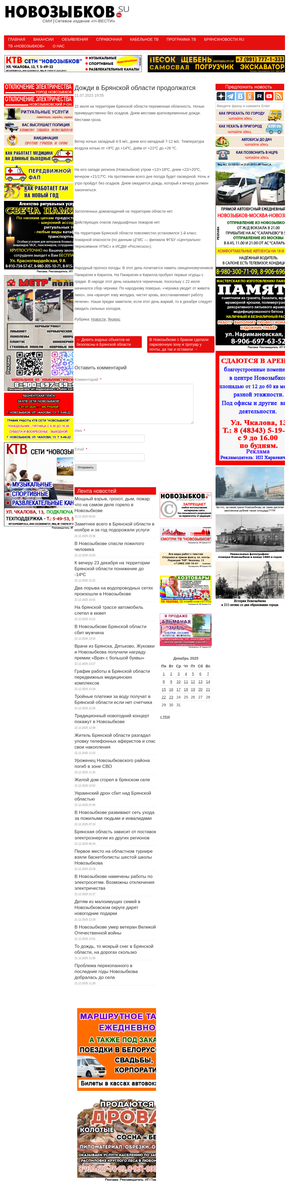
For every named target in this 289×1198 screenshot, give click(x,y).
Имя (80, 431)
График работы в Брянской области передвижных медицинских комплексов (112, 677)
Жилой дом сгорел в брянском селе (112, 779)
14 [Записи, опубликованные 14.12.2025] (208, 681)
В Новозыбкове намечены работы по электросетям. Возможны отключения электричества (114, 882)
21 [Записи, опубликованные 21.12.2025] (208, 689)
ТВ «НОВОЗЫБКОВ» (26, 46)
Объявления (75, 39)
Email (81, 449)
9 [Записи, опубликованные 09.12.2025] (171, 681)
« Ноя (165, 717)
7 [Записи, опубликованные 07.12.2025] (208, 674)
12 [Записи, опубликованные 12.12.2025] (193, 681)
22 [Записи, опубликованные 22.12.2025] (164, 697)
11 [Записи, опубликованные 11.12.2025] (186, 681)
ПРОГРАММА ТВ (181, 39)
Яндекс (114, 319)
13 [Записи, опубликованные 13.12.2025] (200, 681)
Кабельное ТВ (144, 39)
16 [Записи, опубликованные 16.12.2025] (171, 689)
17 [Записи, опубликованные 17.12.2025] (178, 689)
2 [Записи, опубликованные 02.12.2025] (171, 674)
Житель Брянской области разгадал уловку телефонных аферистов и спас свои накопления (115, 741)
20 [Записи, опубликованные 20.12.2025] (200, 689)
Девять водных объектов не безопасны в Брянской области (104, 342)
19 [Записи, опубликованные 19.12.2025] (193, 689)
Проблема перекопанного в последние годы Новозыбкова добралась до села (106, 971)
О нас (58, 46)
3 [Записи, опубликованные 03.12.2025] (178, 674)
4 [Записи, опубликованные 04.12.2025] (186, 674)
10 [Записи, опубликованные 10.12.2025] (178, 681)
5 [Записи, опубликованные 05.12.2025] (193, 674)
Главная (16, 39)
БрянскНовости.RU (224, 39)
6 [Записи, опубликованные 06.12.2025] (200, 674)
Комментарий (88, 379)
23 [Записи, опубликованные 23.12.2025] (171, 697)
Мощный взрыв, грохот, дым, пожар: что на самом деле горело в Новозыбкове (113, 504)
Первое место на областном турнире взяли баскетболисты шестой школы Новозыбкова (114, 857)
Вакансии (43, 39)
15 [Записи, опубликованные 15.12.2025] (164, 689)
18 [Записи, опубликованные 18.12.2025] (186, 689)
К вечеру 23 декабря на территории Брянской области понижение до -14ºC (112, 568)
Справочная (109, 39)
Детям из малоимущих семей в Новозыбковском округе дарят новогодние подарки (107, 907)
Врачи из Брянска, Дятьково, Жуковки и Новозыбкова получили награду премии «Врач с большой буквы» (114, 652)
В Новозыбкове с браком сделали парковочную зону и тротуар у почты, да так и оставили (178, 344)
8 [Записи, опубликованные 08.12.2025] (164, 681)
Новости (98, 319)
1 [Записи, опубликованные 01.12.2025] (164, 674)
